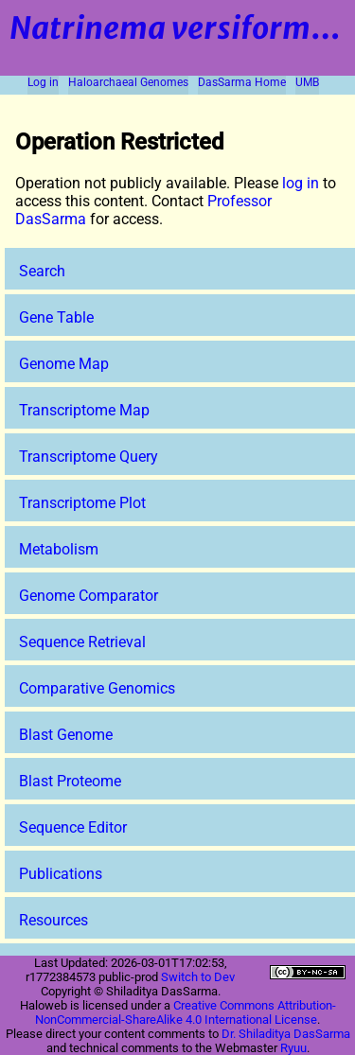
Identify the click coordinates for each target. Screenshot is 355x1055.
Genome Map (64, 364)
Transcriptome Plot (82, 503)
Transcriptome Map (84, 410)
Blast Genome (66, 735)
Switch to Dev (198, 977)
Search (42, 271)
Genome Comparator (88, 596)
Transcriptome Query (88, 457)
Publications (60, 874)
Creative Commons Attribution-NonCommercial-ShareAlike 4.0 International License (185, 1012)
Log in (43, 82)
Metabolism (58, 549)
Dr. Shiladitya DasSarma (286, 1034)
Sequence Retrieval (82, 642)
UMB (307, 82)
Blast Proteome (70, 781)
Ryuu (293, 1048)
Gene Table (56, 317)
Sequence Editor (73, 827)
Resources (53, 920)
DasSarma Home (242, 82)
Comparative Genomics (97, 688)
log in (300, 183)
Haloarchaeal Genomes (128, 82)
